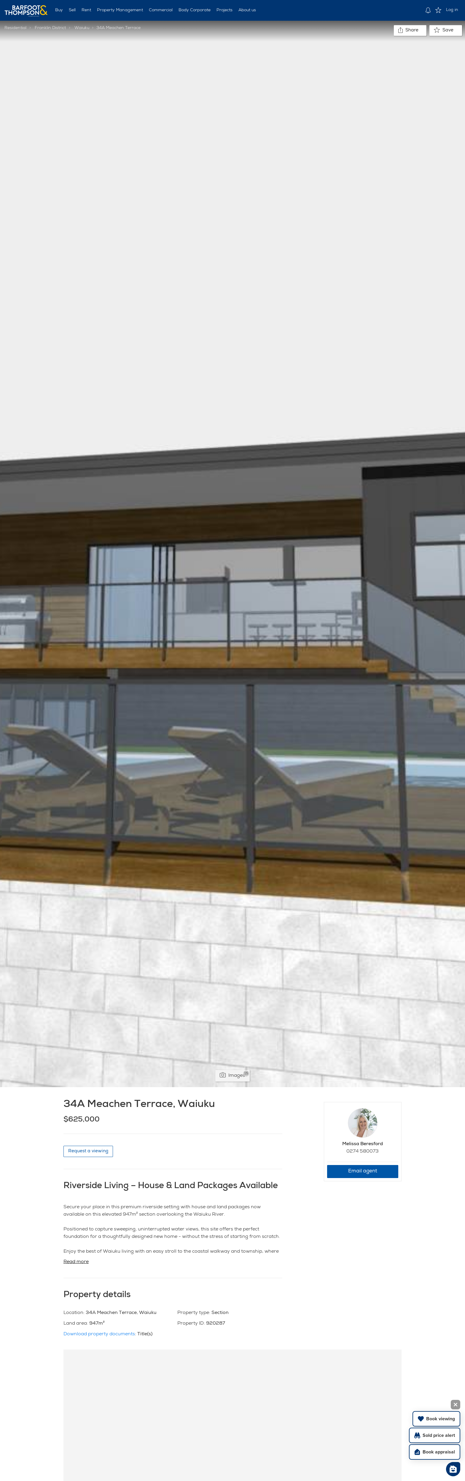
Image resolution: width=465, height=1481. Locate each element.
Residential (15, 28)
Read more (76, 1262)
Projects (224, 10)
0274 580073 (362, 1151)
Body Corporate (195, 10)
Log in (452, 10)
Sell (72, 10)
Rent (86, 10)
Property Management (120, 10)
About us (247, 10)
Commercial (161, 10)
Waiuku (81, 28)
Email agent (362, 1171)
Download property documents (99, 1334)
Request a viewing (88, 1151)
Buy (59, 10)
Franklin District (50, 28)
